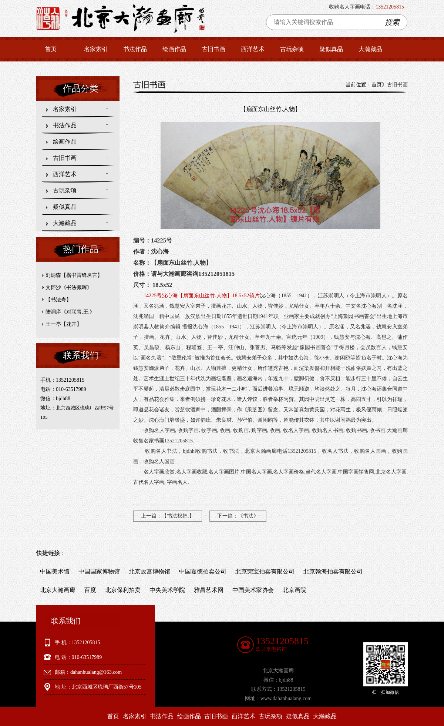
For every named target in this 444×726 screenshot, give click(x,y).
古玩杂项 (292, 49)
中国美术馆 (55, 571)
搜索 (392, 22)
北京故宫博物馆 (149, 571)
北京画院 (294, 590)
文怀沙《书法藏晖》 (69, 287)
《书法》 (248, 516)
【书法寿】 (58, 299)
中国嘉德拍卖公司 (202, 571)
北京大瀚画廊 (57, 590)
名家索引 (96, 49)
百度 (90, 590)
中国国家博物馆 (99, 571)
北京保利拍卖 (123, 590)
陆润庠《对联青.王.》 (70, 312)
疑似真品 (331, 49)
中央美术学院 (167, 590)
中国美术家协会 (253, 590)
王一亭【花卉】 (64, 324)
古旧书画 (213, 49)
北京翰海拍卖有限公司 (333, 571)
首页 (51, 49)
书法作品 (135, 49)
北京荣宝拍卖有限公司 (265, 571)
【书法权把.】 (178, 516)
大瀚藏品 (370, 49)
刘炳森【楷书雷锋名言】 (74, 275)
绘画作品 (174, 49)
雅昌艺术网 (208, 590)
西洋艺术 (253, 49)
